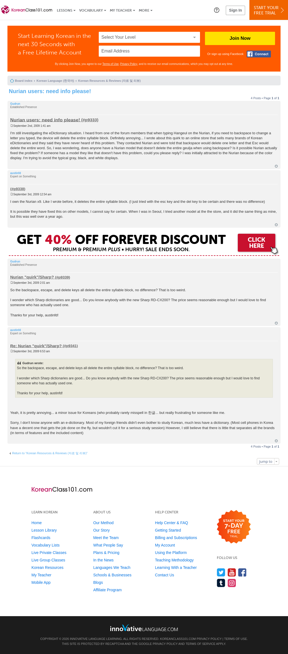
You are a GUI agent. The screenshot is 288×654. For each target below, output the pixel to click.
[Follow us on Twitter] (221, 572)
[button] (216, 10)
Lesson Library (44, 530)
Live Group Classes (48, 560)
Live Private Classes (48, 552)
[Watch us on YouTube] (232, 572)
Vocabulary (91, 10)
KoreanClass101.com (178, 638)
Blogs (98, 582)
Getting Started (168, 530)
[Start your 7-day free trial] (234, 527)
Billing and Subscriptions (176, 537)
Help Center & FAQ (171, 523)
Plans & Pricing (106, 552)
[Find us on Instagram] (232, 583)
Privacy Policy (128, 63)
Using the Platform (171, 552)
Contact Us (164, 575)
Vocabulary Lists (45, 545)
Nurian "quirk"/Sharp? (32, 277)
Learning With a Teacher (176, 567)
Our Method (103, 523)
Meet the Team (106, 537)
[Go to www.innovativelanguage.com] (144, 627)
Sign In (235, 10)
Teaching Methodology (174, 560)
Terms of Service (200, 643)
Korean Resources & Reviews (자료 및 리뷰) (109, 80)
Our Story (101, 530)
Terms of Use (110, 63)
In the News (103, 560)
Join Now (240, 38)
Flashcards (40, 537)
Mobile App (40, 582)
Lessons (64, 10)
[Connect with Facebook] (258, 54)
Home (36, 523)
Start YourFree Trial (269, 10)
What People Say (108, 545)
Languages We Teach (111, 567)
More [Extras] (144, 10)
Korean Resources (47, 567)
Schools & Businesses (112, 575)
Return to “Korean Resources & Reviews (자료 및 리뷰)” (49, 453)
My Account (165, 545)
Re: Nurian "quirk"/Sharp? (36, 345)
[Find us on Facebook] (242, 572)
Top (276, 166)
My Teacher (121, 10)
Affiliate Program (107, 590)
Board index (24, 80)
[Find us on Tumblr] (221, 583)
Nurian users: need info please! (50, 91)
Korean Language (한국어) (55, 80)
